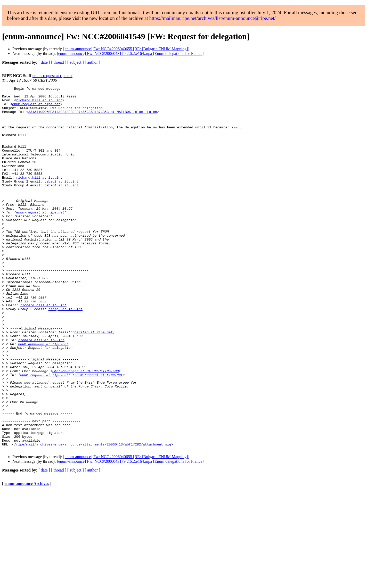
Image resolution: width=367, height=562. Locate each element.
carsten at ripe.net (94, 381)
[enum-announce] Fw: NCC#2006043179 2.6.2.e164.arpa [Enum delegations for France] (130, 53)
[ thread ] (58, 62)
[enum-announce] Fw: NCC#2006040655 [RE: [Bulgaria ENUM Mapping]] (126, 49)
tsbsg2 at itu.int (61, 200)
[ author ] (92, 62)
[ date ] (44, 62)
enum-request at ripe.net (52, 75)
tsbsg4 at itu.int (61, 205)
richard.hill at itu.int (39, 103)
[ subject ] (75, 62)
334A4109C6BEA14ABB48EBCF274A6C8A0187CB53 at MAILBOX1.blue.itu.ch (92, 117)
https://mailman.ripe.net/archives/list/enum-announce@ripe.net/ (212, 18)
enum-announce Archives (26, 555)
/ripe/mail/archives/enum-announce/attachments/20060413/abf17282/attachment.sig (92, 516)
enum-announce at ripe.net (43, 395)
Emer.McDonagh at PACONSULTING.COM (85, 428)
